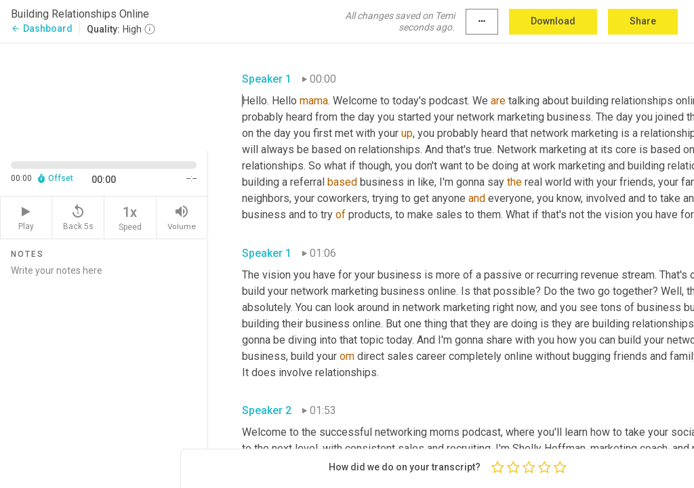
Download (553, 21)
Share (643, 21)
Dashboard (42, 28)
